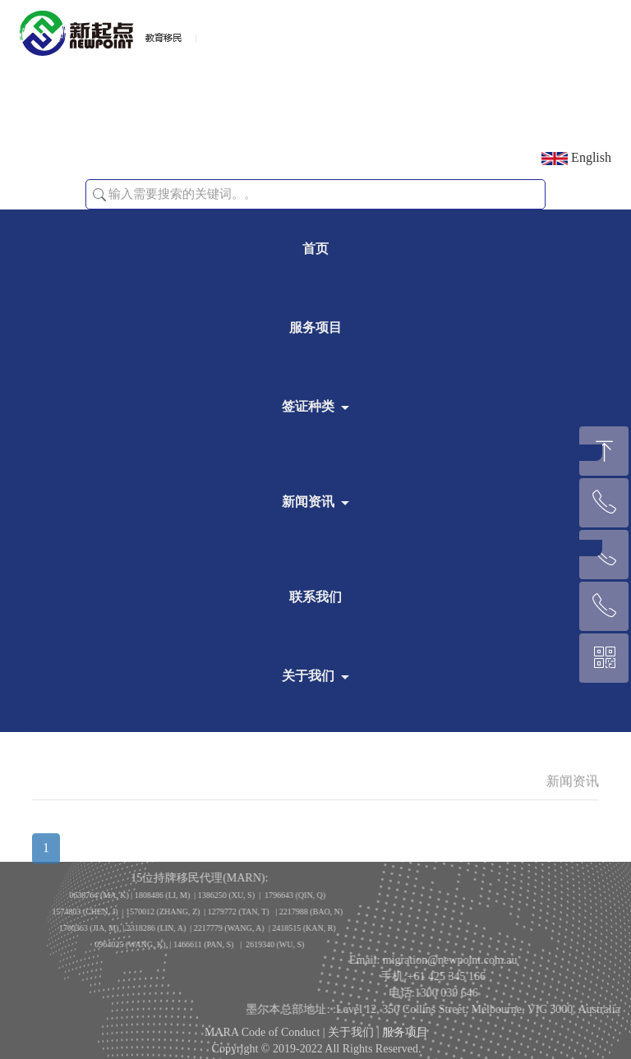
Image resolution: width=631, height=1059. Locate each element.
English (576, 157)
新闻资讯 (308, 502)
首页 (315, 249)
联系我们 (315, 597)
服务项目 (315, 327)
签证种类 (308, 406)
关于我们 (308, 676)
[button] (99, 194)
